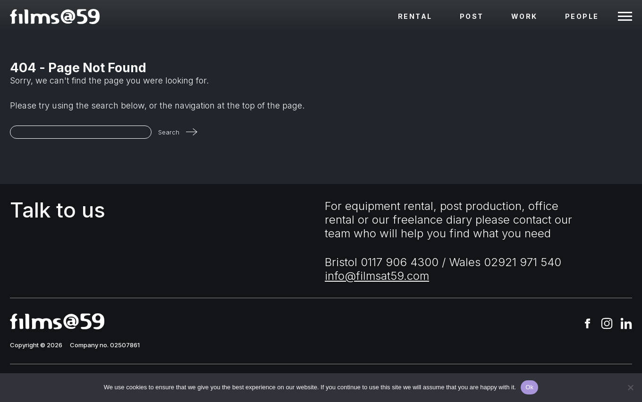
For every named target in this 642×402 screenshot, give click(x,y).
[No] (630, 387)
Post (472, 16)
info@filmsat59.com (377, 276)
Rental (415, 16)
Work (524, 16)
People (582, 16)
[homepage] (55, 16)
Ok (529, 387)
